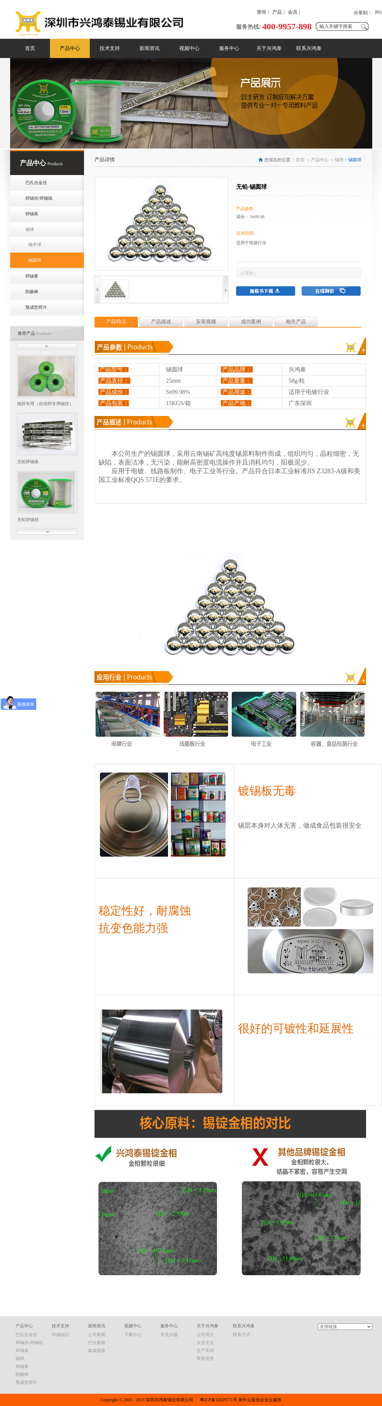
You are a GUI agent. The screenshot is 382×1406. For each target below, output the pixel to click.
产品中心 (319, 159)
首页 (30, 48)
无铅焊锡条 (28, 461)
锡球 (339, 159)
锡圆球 (354, 159)
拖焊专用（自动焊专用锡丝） (45, 403)
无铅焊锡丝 (28, 519)
